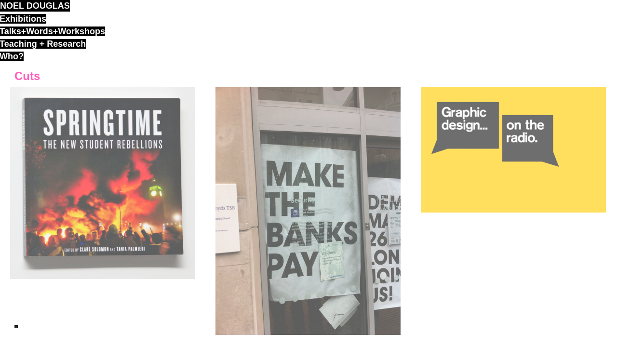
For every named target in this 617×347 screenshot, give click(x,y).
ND (16, 326)
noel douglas (35, 6)
